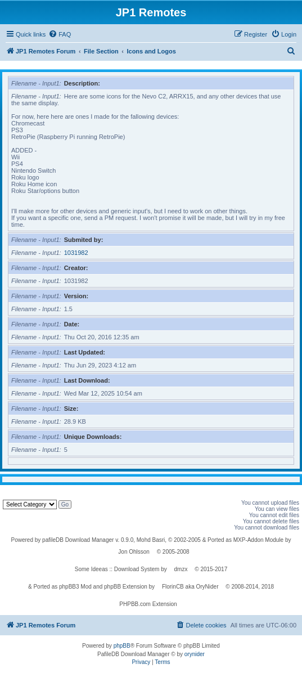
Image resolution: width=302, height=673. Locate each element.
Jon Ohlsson (134, 552)
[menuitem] (59, 34)
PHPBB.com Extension (148, 604)
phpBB (122, 646)
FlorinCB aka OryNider (190, 587)
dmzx (181, 569)
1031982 (76, 252)
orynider (194, 654)
